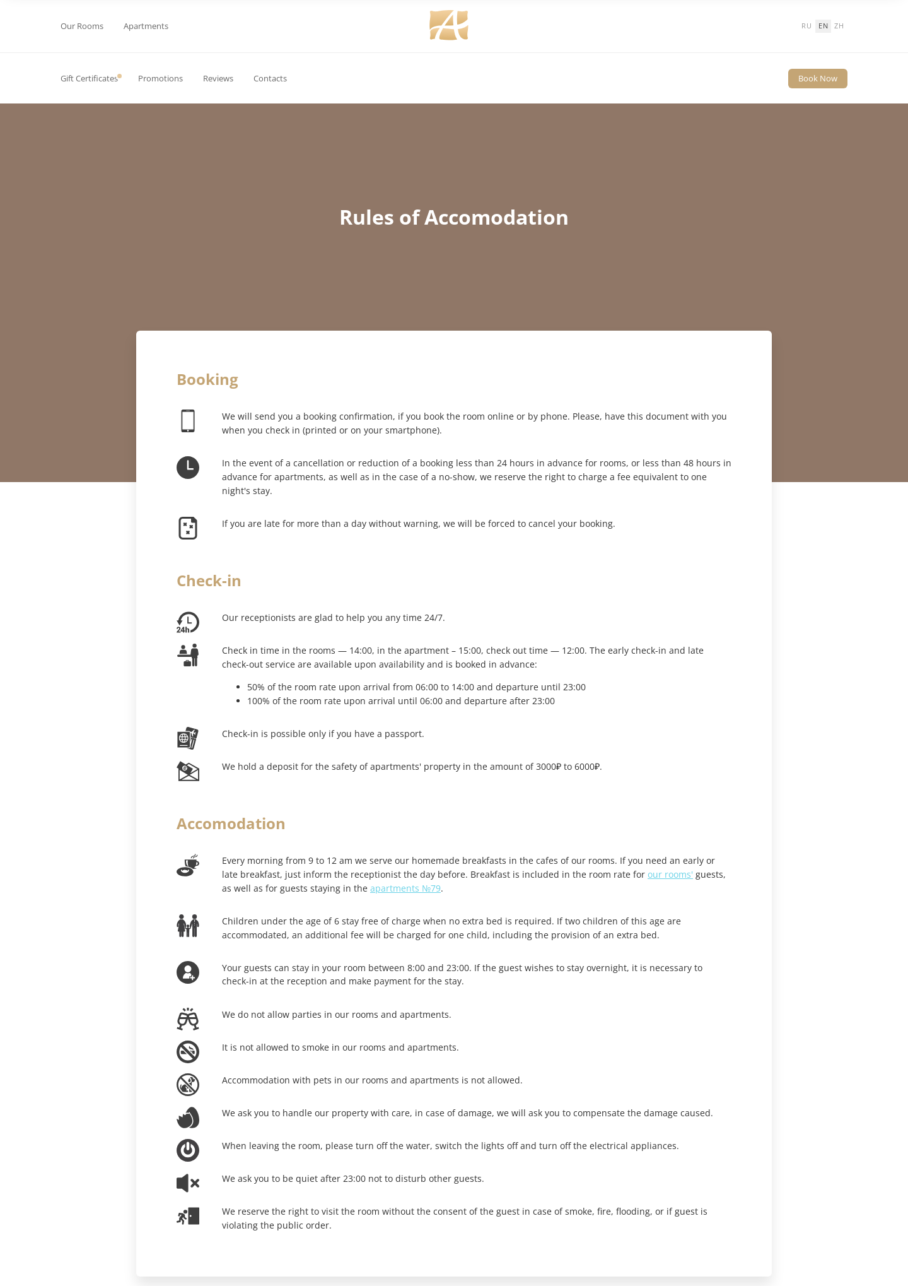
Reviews (218, 78)
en (823, 25)
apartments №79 (405, 888)
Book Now (817, 78)
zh (839, 25)
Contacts (270, 78)
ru (806, 25)
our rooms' (670, 874)
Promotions (160, 78)
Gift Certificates (89, 78)
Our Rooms (82, 26)
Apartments (146, 26)
